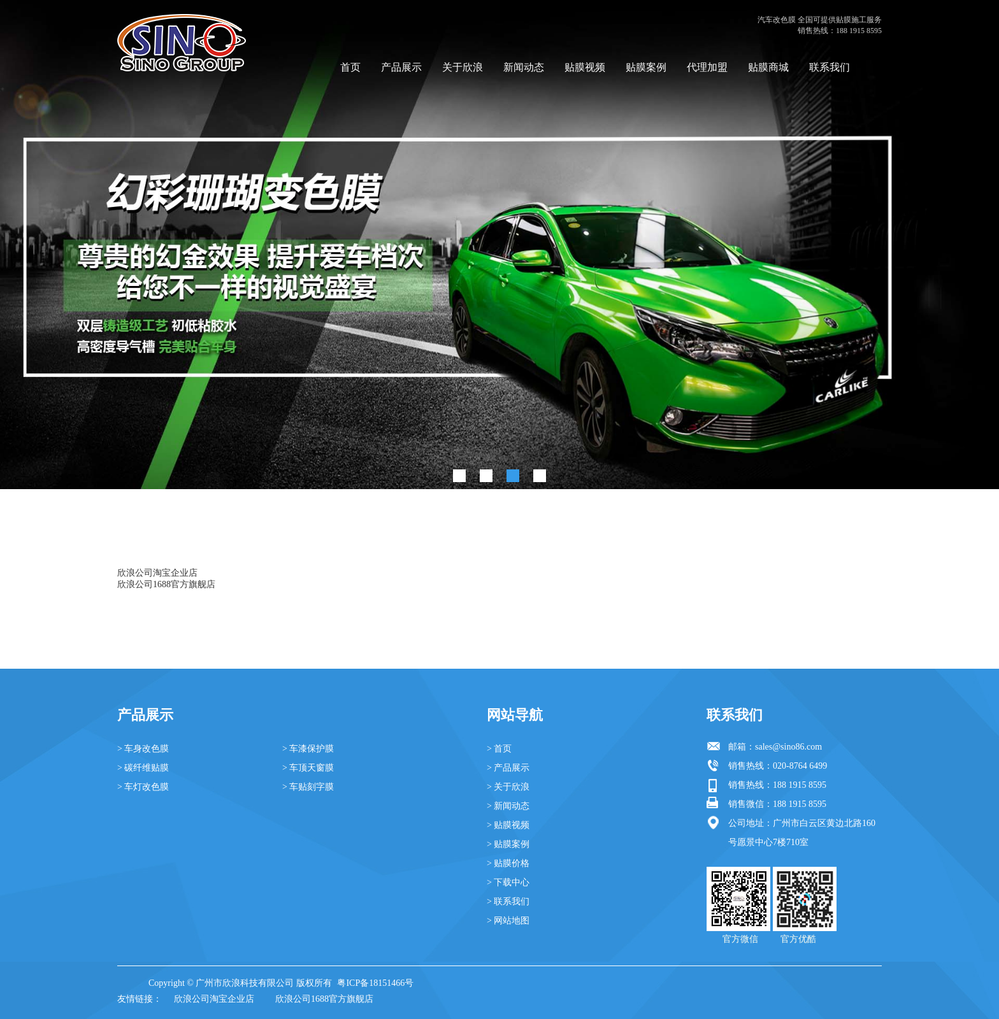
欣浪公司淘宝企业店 (157, 573)
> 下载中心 (508, 882)
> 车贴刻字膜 (308, 787)
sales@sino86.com (788, 747)
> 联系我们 (508, 901)
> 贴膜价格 (508, 863)
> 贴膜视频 (508, 825)
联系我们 (829, 67)
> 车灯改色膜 (143, 787)
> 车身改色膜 (143, 748)
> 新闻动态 (508, 806)
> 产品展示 (508, 768)
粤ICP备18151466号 (375, 983)
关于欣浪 (462, 67)
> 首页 (499, 748)
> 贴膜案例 (508, 844)
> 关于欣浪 (508, 787)
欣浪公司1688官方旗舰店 (166, 584)
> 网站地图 (508, 920)
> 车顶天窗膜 (308, 768)
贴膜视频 (584, 67)
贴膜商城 (768, 67)
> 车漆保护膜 (308, 748)
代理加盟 (707, 67)
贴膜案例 (646, 67)
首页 (350, 67)
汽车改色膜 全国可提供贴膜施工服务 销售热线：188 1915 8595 (820, 25)
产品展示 (401, 67)
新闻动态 (523, 67)
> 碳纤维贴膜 (143, 768)
